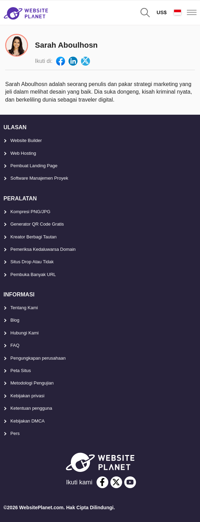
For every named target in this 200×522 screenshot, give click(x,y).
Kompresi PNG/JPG (30, 211)
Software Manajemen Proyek (39, 178)
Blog (14, 320)
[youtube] (130, 482)
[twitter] (116, 482)
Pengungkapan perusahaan (38, 358)
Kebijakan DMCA (27, 421)
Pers (15, 433)
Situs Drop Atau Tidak (32, 261)
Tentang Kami (24, 307)
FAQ (14, 345)
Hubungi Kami (24, 332)
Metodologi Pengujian (32, 383)
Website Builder (26, 140)
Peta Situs (20, 370)
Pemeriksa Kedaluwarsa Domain (43, 249)
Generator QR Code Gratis (37, 224)
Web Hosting (23, 153)
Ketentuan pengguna (31, 408)
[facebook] (102, 482)
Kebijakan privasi (27, 395)
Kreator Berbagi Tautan (33, 236)
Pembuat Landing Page (33, 165)
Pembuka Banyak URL (33, 274)
